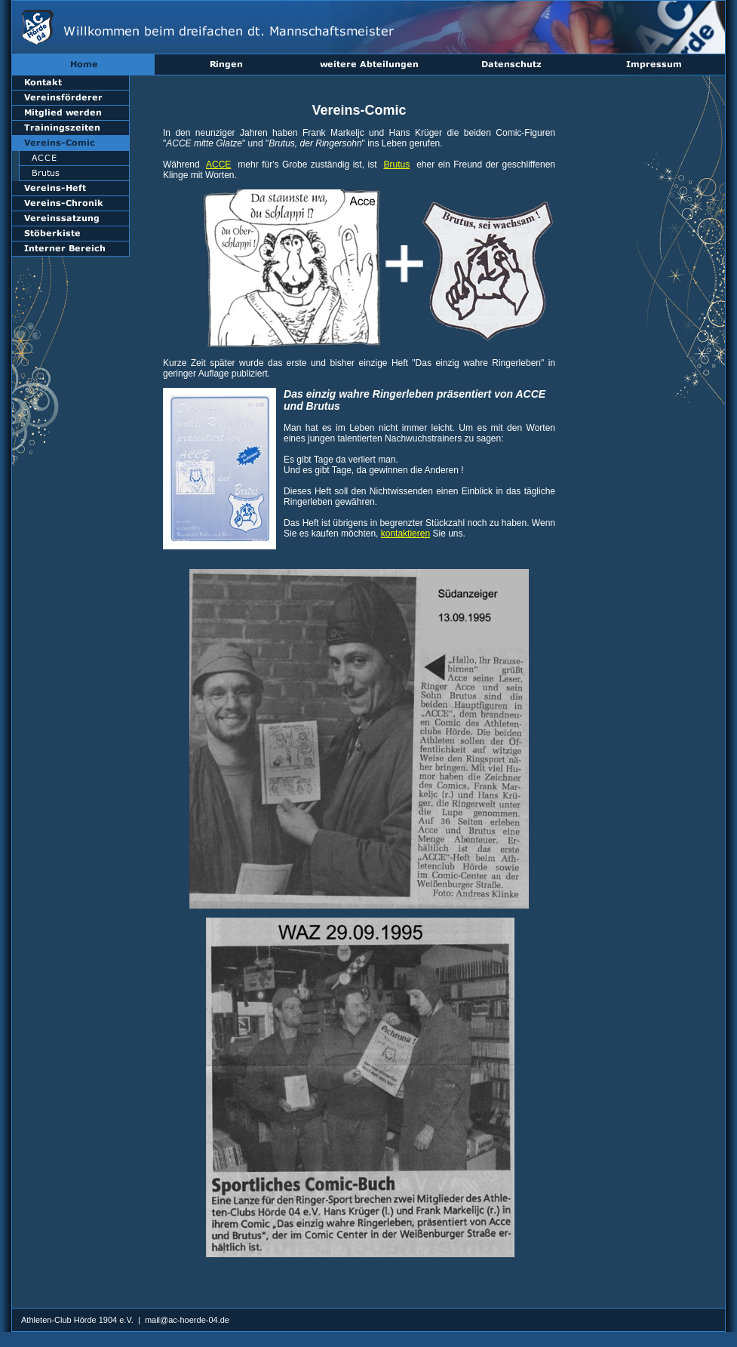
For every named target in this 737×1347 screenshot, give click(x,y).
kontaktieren (405, 533)
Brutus (396, 164)
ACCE (218, 164)
